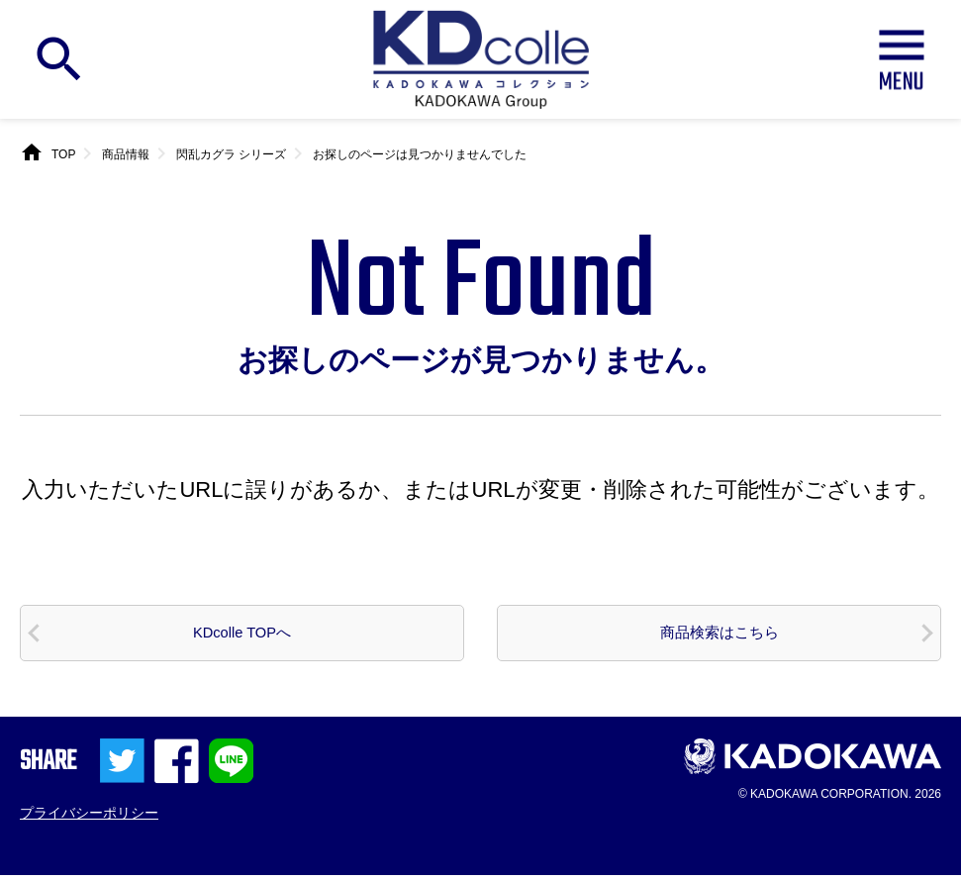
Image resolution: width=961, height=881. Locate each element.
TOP (63, 154)
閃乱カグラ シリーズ (231, 154)
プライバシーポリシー (89, 819)
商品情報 (125, 154)
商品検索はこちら (719, 635)
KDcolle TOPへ (242, 635)
